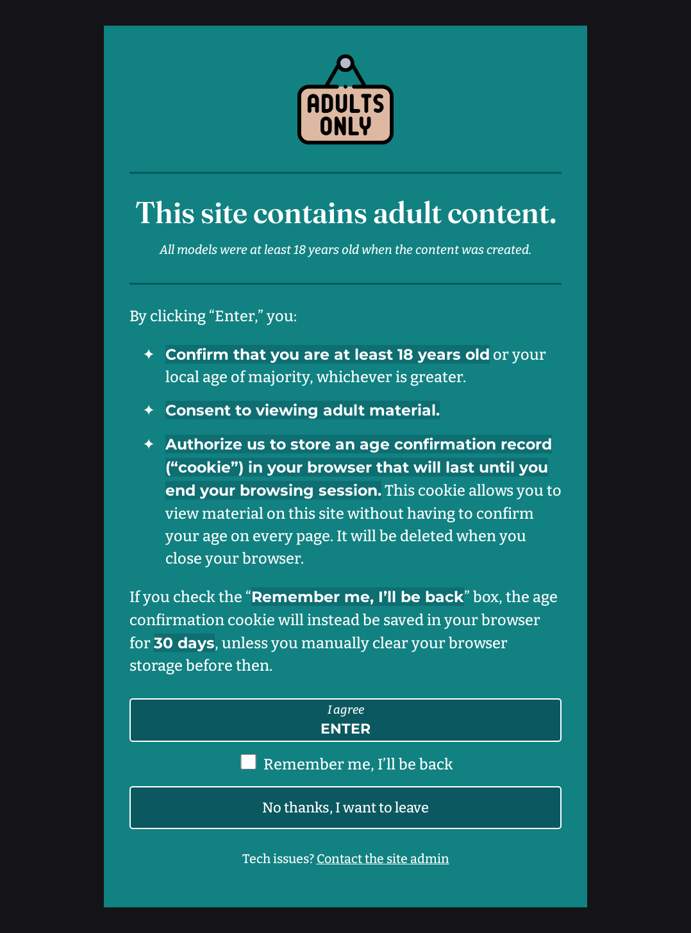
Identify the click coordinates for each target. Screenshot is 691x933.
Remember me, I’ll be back (358, 764)
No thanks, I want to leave (345, 807)
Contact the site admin (383, 859)
